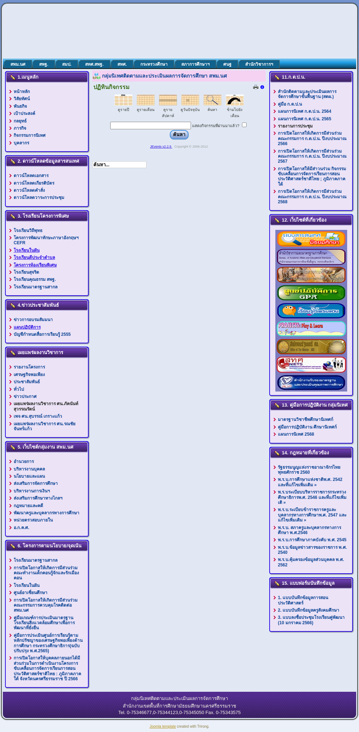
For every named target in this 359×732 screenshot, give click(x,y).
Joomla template (163, 726)
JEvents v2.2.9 (161, 146)
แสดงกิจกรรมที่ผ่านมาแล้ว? (215, 126)
